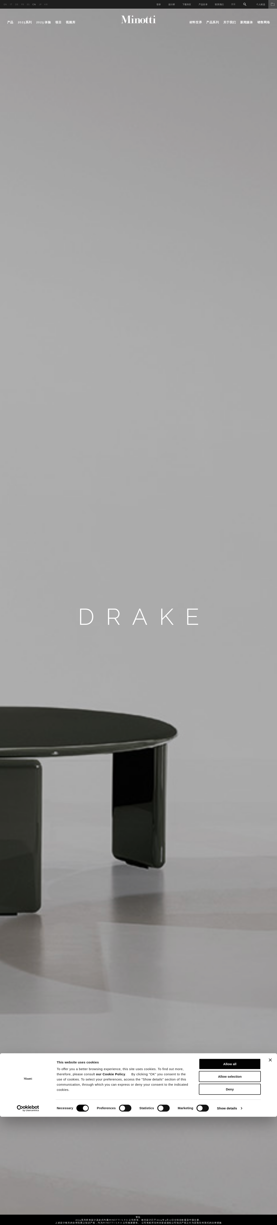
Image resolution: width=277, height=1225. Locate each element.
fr (22, 4)
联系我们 (219, 4)
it (11, 4)
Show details (227, 1216)
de (16, 4)
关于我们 (229, 22)
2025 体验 (43, 22)
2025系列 (25, 22)
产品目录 (203, 4)
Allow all (230, 1172)
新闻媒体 (246, 22)
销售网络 (263, 22)
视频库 (70, 22)
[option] (138, 617)
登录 (158, 4)
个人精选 (266, 4)
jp (40, 4)
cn (34, 4)
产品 (10, 22)
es (28, 4)
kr (45, 4)
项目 (58, 22)
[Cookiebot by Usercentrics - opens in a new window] (28, 1216)
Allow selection (230, 1185)
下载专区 (186, 4)
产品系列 (212, 22)
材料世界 (195, 22)
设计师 (171, 4)
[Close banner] (270, 1168)
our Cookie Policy (110, 1182)
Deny (230, 1197)
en (5, 4)
